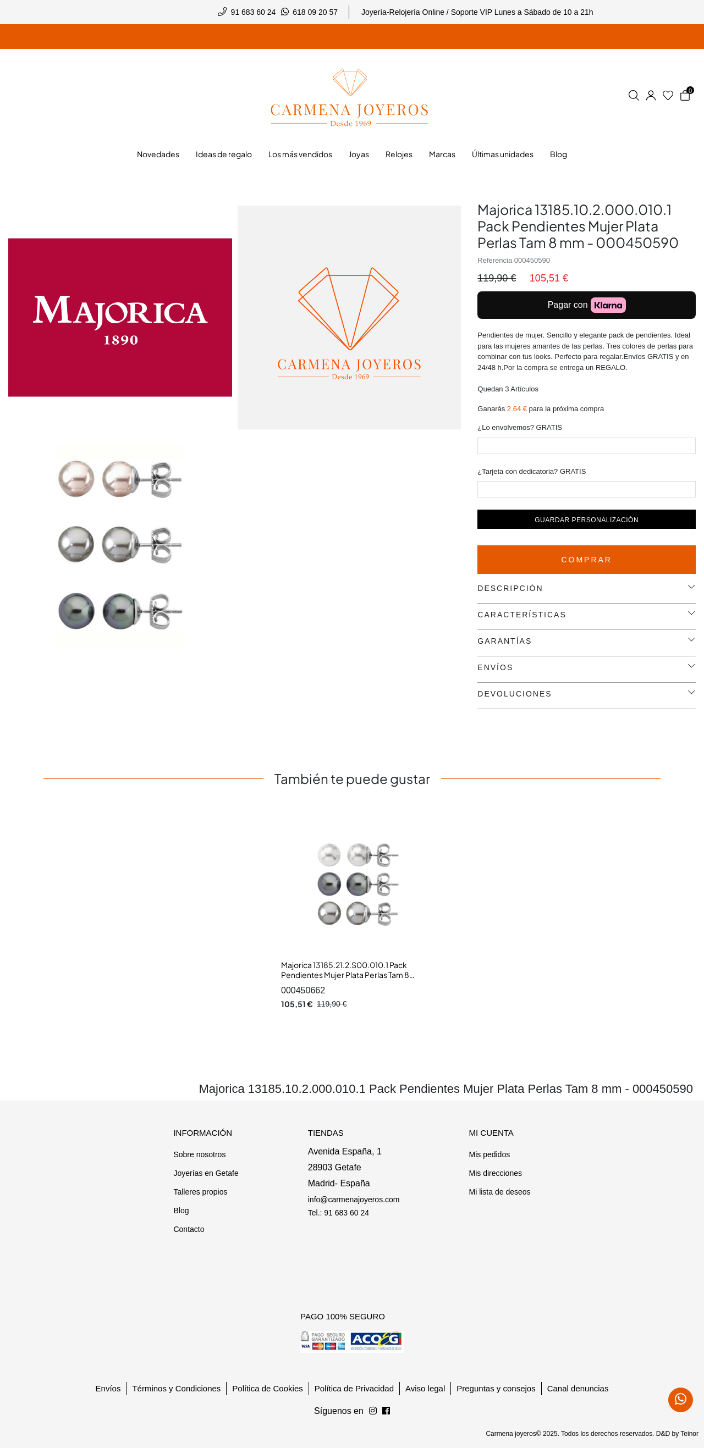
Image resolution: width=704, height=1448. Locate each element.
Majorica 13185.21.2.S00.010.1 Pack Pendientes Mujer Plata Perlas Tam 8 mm (345, 974)
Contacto (188, 1229)
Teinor (689, 1434)
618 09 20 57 (315, 12)
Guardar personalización (587, 520)
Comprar (586, 559)
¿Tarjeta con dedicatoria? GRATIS (531, 471)
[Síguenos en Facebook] (373, 1411)
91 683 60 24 (253, 12)
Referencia (494, 260)
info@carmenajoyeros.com (354, 1199)
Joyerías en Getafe (205, 1173)
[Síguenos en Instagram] (386, 1411)
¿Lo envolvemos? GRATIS (519, 427)
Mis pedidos (489, 1154)
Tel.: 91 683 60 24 (338, 1212)
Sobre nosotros (199, 1154)
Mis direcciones (495, 1173)
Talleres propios (200, 1191)
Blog (181, 1210)
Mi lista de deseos (499, 1191)
